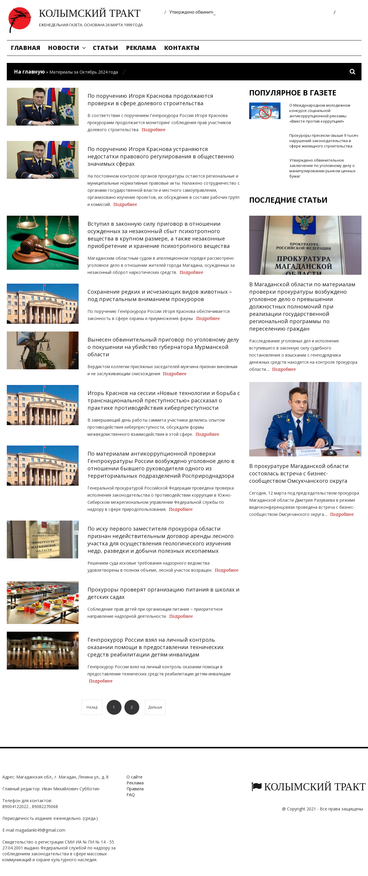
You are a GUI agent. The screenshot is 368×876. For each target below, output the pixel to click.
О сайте (134, 777)
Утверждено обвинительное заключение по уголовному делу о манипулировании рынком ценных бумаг (322, 168)
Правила (135, 789)
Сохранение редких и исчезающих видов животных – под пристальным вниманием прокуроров (159, 295)
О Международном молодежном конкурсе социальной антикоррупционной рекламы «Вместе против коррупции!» (319, 113)
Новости (63, 48)
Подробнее (154, 129)
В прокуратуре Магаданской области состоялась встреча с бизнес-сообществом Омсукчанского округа (298, 473)
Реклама (141, 48)
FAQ (131, 794)
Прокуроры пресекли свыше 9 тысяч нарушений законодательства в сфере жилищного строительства (323, 141)
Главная (25, 48)
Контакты (182, 48)
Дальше (155, 707)
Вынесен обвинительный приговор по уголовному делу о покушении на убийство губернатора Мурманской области (163, 347)
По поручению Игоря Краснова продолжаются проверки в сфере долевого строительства (150, 99)
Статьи (105, 48)
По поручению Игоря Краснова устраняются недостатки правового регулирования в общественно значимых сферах (160, 156)
